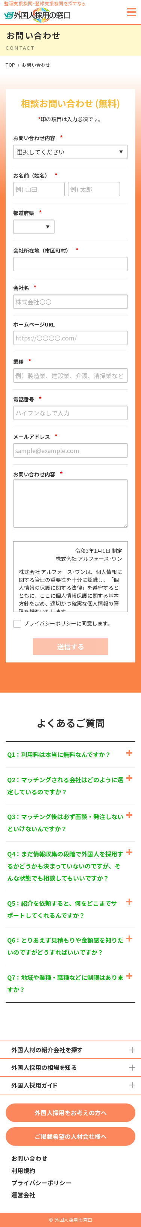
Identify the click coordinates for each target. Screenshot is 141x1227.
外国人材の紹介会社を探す (46, 1050)
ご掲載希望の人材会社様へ (71, 1136)
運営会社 (23, 1194)
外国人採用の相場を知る (44, 1067)
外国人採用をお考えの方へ (71, 1112)
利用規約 (23, 1170)
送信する (70, 646)
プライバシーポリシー (41, 1182)
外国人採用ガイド (34, 1085)
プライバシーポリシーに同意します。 (63, 624)
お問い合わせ (29, 1158)
